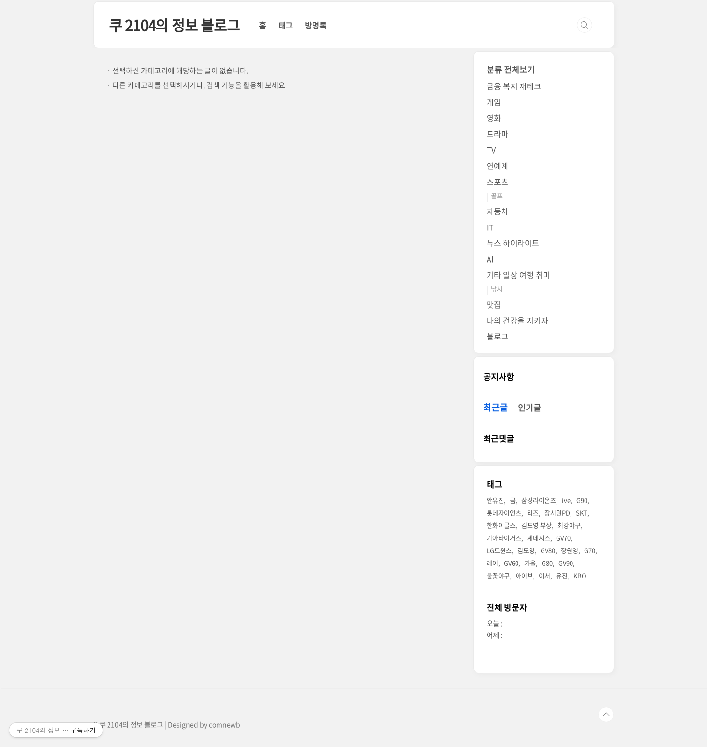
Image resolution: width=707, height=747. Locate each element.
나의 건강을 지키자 (517, 320)
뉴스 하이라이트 (513, 243)
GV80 (548, 550)
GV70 (563, 537)
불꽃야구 (498, 575)
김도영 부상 (536, 525)
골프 (497, 195)
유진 (562, 575)
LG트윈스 (499, 550)
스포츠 (497, 181)
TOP (606, 714)
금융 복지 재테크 (514, 86)
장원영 (569, 550)
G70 (589, 550)
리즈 (533, 512)
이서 (544, 575)
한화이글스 (501, 525)
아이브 (524, 575)
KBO (579, 575)
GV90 (565, 562)
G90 (581, 500)
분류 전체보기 (511, 69)
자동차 (497, 211)
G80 (547, 562)
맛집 (494, 304)
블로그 (497, 336)
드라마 (497, 134)
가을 (530, 562)
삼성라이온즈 (538, 500)
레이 (492, 562)
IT (490, 227)
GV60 (511, 562)
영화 (494, 118)
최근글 (495, 407)
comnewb (224, 724)
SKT (581, 512)
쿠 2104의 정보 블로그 (174, 24)
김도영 (526, 550)
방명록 (315, 25)
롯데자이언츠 (504, 512)
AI (490, 259)
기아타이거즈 (504, 537)
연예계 (497, 165)
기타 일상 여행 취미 (518, 275)
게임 (494, 102)
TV (491, 149)
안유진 (495, 500)
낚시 (497, 288)
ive (566, 500)
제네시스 (538, 537)
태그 (285, 25)
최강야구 (569, 525)
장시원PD (557, 512)
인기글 (529, 407)
